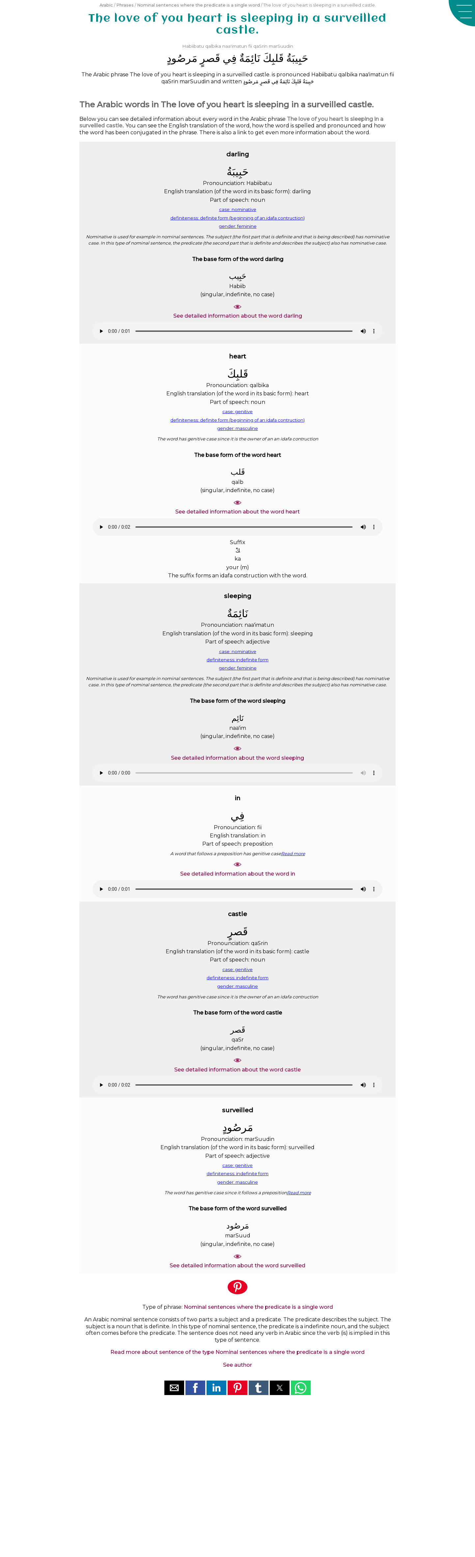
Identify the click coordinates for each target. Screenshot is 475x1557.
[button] (462, 13)
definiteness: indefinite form (237, 659)
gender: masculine (237, 428)
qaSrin (260, 46)
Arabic (106, 5)
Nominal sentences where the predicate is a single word (198, 5)
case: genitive (237, 411)
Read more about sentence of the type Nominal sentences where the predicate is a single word (237, 1352)
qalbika (213, 46)
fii (250, 46)
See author (237, 1365)
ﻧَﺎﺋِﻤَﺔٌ (249, 58)
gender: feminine (238, 226)
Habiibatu (193, 46)
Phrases (125, 5)
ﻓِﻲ (230, 58)
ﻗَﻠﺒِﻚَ (273, 58)
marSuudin (281, 46)
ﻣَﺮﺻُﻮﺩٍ (182, 58)
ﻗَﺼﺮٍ (210, 58)
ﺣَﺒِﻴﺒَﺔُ (297, 58)
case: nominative (237, 209)
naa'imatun (234, 46)
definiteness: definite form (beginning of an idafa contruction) (237, 218)
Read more (293, 853)
